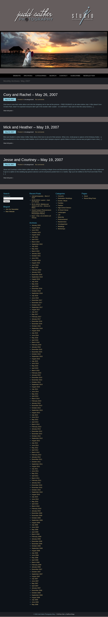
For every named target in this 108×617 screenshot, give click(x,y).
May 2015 (35, 366)
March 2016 (35, 342)
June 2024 (35, 230)
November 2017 (37, 302)
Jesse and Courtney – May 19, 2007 (33, 160)
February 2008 (36, 565)
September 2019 (37, 277)
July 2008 (35, 553)
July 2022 (35, 246)
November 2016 (37, 323)
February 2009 (36, 536)
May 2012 (35, 448)
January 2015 (36, 375)
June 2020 (35, 265)
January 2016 (36, 347)
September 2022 (37, 244)
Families (60, 203)
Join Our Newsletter (12, 209)
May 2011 (35, 473)
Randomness (62, 222)
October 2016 (36, 326)
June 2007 (35, 581)
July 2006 (35, 600)
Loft (59, 215)
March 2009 (35, 534)
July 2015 (35, 361)
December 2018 (37, 288)
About (86, 196)
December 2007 (37, 569)
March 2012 (35, 452)
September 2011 (37, 464)
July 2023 (35, 237)
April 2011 (35, 476)
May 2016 (35, 338)
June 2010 (35, 499)
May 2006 (35, 604)
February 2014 (36, 401)
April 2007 (35, 586)
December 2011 (37, 459)
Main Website (10, 211)
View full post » (8, 110)
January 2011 (36, 483)
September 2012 (37, 438)
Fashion (60, 205)
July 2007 (35, 579)
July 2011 (35, 469)
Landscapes (62, 212)
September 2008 (37, 548)
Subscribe (75, 75)
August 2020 (36, 263)
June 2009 (35, 527)
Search (52, 75)
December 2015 (37, 349)
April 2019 (35, 286)
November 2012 (37, 433)
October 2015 (36, 354)
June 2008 (35, 555)
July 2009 (35, 525)
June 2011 (35, 471)
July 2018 (35, 295)
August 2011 (36, 466)
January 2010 (36, 511)
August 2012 (36, 440)
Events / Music (62, 201)
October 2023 (36, 232)
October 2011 (36, 462)
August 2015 (36, 359)
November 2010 (37, 487)
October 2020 (36, 260)
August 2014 (36, 387)
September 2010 (37, 492)
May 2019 (35, 284)
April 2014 (35, 396)
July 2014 (35, 389)
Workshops (61, 229)
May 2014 (35, 394)
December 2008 (37, 541)
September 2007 (37, 574)
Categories (40, 75)
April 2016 (35, 340)
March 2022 (35, 251)
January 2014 (36, 403)
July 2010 (35, 497)
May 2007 (35, 583)
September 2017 (37, 307)
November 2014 (37, 380)
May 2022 (35, 249)
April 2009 (35, 532)
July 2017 (35, 312)
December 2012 (37, 431)
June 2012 (35, 445)
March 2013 (35, 424)
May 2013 (35, 419)
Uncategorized (29, 99)
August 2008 (36, 550)
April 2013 (35, 422)
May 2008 (35, 557)
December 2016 (37, 321)
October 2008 (36, 546)
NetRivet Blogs (70, 614)
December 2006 (37, 590)
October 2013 (36, 408)
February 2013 (36, 427)
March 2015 (35, 370)
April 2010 (35, 504)
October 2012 (36, 436)
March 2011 (35, 478)
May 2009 (35, 529)
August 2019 (36, 279)
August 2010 (36, 494)
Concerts (61, 196)
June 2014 (35, 391)
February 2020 (36, 270)
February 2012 (36, 455)
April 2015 (35, 368)
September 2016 (37, 328)
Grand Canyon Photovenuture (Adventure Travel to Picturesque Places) (41, 211)
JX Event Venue (63, 210)
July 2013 (35, 415)
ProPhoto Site (60, 614)
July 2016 (35, 333)
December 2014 (37, 377)
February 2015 (36, 373)
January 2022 (36, 253)
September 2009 (37, 520)
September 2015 (37, 356)
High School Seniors (64, 208)
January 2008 (36, 567)
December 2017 (37, 300)
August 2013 (36, 412)
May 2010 (35, 501)
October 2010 (36, 490)
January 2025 (36, 225)
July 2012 (35, 443)
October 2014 (36, 382)
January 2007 (36, 588)
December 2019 (37, 274)
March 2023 (35, 242)
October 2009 (36, 518)
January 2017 (36, 319)
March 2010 (35, 506)
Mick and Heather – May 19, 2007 (31, 127)
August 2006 (36, 597)
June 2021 (35, 258)
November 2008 (37, 543)
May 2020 (35, 267)
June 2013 (35, 417)
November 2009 (37, 515)
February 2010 (36, 508)
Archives (28, 75)
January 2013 (36, 429)
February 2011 (36, 480)
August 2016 (36, 330)
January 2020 (36, 272)
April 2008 (35, 560)
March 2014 (35, 398)
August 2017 (36, 309)
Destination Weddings (65, 198)
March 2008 (35, 562)
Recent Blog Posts (90, 198)
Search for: (7, 196)
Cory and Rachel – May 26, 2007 (30, 95)
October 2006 (36, 593)
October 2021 (36, 256)
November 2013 (37, 405)
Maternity (61, 217)
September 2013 (37, 410)
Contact (63, 75)
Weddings (61, 226)
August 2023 (36, 235)
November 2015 (37, 352)
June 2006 (35, 602)
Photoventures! (63, 219)
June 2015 (35, 363)
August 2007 (36, 576)
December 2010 (37, 485)
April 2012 (35, 450)
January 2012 (36, 457)
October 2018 (36, 291)
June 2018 (35, 298)
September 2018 (37, 293)
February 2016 (36, 345)
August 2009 (36, 522)
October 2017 (36, 305)
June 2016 (35, 335)
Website (17, 75)
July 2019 (35, 281)
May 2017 (35, 314)
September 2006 (37, 595)
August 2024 (36, 228)
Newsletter (89, 75)
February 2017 (36, 317)
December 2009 (37, 513)
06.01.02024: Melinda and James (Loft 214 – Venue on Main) (41, 206)
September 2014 (37, 384)
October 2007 (36, 572)
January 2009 (36, 539)
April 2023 (35, 239)
